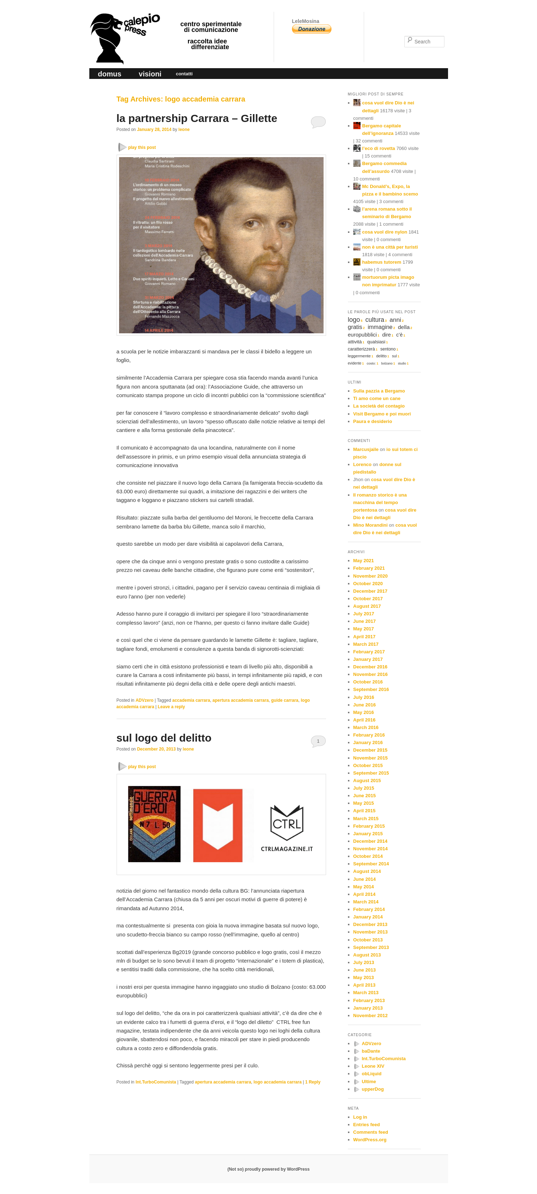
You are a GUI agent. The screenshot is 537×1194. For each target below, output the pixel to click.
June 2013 (364, 970)
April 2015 (364, 810)
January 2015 (368, 833)
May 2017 (363, 628)
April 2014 (364, 894)
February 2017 (369, 651)
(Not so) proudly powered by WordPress (268, 1169)
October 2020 (368, 583)
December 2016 (370, 666)
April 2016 (364, 720)
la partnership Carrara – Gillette (197, 118)
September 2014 (371, 863)
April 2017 (364, 636)
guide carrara (284, 700)
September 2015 (371, 773)
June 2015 (364, 795)
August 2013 (367, 955)
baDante (371, 1051)
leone (183, 129)
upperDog (373, 1089)
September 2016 (371, 689)
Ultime (369, 1081)
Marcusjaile (366, 449)
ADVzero (145, 700)
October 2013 (368, 939)
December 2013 (370, 924)
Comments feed (370, 1132)
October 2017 (368, 598)
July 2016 (364, 697)
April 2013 (364, 985)
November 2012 (370, 1015)
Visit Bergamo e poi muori (382, 414)
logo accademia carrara (278, 1082)
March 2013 (366, 992)
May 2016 (363, 712)
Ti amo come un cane (377, 398)
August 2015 (367, 780)
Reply (313, 1082)
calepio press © (123, 23)
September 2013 (371, 947)
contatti (184, 73)
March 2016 (366, 727)
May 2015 (363, 803)
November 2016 (370, 674)
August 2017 (367, 606)
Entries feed (366, 1124)
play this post (142, 147)
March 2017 (366, 644)
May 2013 (363, 977)
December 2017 (370, 591)
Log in (360, 1117)
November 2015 (370, 758)
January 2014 (368, 917)
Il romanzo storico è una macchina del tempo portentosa (380, 502)
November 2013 (370, 932)
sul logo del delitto (164, 738)
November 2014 (370, 848)
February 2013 (369, 1000)
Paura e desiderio (372, 421)
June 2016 (364, 705)
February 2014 (369, 909)
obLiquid (372, 1073)
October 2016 (368, 682)
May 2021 (363, 560)
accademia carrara (191, 700)
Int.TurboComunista (156, 1082)
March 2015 (366, 818)
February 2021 (369, 568)
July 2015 (364, 788)
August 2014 (367, 871)
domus (110, 74)
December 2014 (370, 841)
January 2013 (368, 1008)
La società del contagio (379, 406)
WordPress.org (370, 1139)
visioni (150, 74)
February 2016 (369, 735)
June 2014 (364, 879)
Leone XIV (373, 1066)
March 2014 (366, 901)
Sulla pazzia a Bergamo (379, 391)
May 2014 (363, 886)
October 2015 (368, 765)
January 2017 (368, 659)
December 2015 (370, 750)
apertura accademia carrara (240, 700)
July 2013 (364, 962)
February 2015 (369, 826)
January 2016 (368, 742)
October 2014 (368, 856)
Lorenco (362, 464)
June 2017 (364, 621)
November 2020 (370, 576)
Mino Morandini (370, 525)
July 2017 (364, 613)
